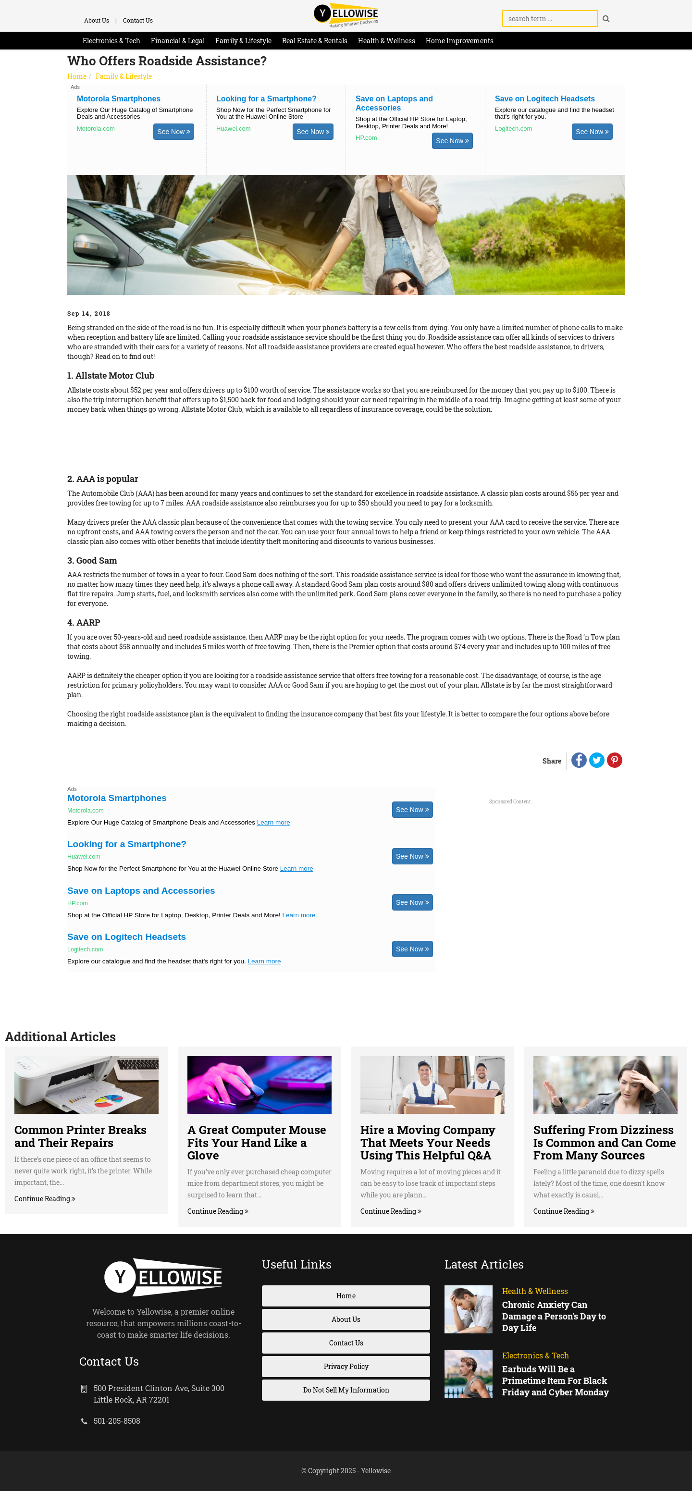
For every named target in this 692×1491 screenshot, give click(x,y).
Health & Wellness (386, 40)
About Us (96, 20)
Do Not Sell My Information (346, 1389)
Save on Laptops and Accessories (141, 891)
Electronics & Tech (111, 40)
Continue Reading (43, 1198)
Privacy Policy (346, 1366)
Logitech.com (513, 128)
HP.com (366, 137)
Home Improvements (460, 40)
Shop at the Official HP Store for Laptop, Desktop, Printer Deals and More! (411, 122)
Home (76, 76)
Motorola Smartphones (119, 99)
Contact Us (138, 20)
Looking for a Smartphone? (266, 99)
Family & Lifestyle (243, 40)
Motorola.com (96, 128)
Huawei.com (233, 128)
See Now (173, 132)
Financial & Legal (178, 40)
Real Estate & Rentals (314, 40)
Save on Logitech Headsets (545, 99)
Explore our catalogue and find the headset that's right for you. (554, 113)
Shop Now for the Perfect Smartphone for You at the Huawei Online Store (273, 113)
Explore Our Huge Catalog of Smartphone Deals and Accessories (135, 113)
